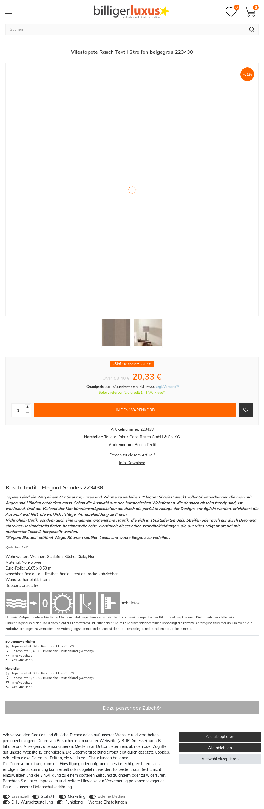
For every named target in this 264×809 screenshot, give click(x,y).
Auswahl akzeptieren (220, 758)
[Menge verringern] (27, 413)
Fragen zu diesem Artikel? (132, 455)
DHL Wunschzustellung (32, 802)
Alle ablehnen (220, 747)
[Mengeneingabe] (18, 410)
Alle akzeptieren (220, 736)
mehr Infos (130, 603)
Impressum (48, 781)
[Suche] (252, 29)
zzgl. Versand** (167, 387)
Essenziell (20, 796)
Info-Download (132, 462)
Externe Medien (111, 796)
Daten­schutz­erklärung (52, 786)
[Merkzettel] (232, 12)
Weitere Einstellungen (107, 802)
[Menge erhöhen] (27, 407)
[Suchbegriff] (125, 29)
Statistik (48, 796)
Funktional (74, 802)
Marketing (76, 796)
